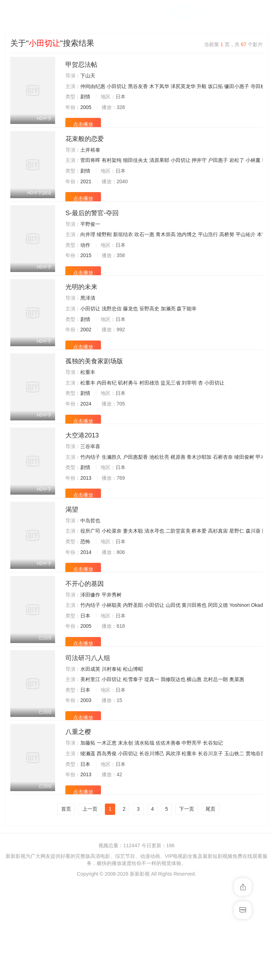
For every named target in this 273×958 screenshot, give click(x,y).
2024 (85, 434)
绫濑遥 (87, 821)
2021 (85, 189)
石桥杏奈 (223, 494)
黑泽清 (87, 320)
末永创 (125, 810)
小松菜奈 (112, 576)
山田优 (173, 658)
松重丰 (87, 402)
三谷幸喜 (90, 484)
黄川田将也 (194, 658)
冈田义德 (218, 658)
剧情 (85, 96)
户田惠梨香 (135, 494)
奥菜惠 (236, 739)
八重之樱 (78, 799)
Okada (258, 658)
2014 (85, 597)
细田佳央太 (135, 168)
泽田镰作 (90, 647)
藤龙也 (130, 331)
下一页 (186, 884)
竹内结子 (90, 494)
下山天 (87, 75)
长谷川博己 (151, 821)
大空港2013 (82, 473)
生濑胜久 (112, 494)
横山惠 (194, 739)
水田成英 (90, 729)
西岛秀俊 (107, 821)
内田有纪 (107, 413)
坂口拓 (215, 86)
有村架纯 (112, 168)
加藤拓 (87, 810)
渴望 (71, 554)
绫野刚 (104, 249)
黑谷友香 (138, 86)
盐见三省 (171, 413)
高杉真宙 (218, 576)
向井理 (87, 249)
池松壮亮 (159, 494)
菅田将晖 (90, 168)
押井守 (199, 168)
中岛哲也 (90, 565)
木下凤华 (159, 86)
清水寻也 (154, 576)
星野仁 (236, 576)
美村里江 (90, 739)
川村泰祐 (112, 729)
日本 (85, 668)
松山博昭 (133, 729)
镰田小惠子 (236, 86)
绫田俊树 (244, 494)
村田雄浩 (149, 413)
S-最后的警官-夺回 (92, 228)
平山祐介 (246, 249)
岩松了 (236, 168)
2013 (85, 515)
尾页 (210, 884)
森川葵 (253, 576)
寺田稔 (258, 86)
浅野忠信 (112, 331)
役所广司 (90, 576)
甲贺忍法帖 (81, 64)
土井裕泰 (90, 157)
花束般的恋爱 (84, 146)
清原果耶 (159, 168)
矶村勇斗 (128, 413)
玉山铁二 (234, 821)
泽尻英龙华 (183, 86)
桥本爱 (199, 576)
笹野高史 (149, 331)
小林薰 (253, 168)
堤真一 (151, 739)
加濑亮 (168, 331)
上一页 (89, 884)
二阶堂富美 (178, 576)
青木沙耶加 (199, 494)
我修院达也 (173, 739)
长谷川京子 (210, 821)
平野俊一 (90, 239)
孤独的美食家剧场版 (94, 391)
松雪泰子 (133, 739)
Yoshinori (239, 658)
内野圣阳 (133, 658)
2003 (85, 760)
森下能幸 (187, 331)
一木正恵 (107, 810)
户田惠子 (218, 168)
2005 (85, 107)
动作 (85, 260)
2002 (85, 352)
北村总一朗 (215, 739)
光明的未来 (81, 309)
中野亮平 (192, 810)
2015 (85, 270)
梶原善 (178, 494)
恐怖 (85, 586)
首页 (66, 884)
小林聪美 (112, 658)
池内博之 (187, 249)
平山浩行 (208, 249)
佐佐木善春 (168, 810)
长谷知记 (213, 810)
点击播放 (83, 124)
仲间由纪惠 (92, 86)
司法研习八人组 (87, 718)
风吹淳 (173, 821)
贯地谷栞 (256, 821)
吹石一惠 (144, 249)
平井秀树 (112, 647)
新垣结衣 (123, 249)
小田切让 (117, 86)
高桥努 (226, 249)
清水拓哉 (144, 810)
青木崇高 (166, 249)
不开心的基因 (84, 636)
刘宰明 (189, 413)
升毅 (202, 86)
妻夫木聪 (133, 576)
